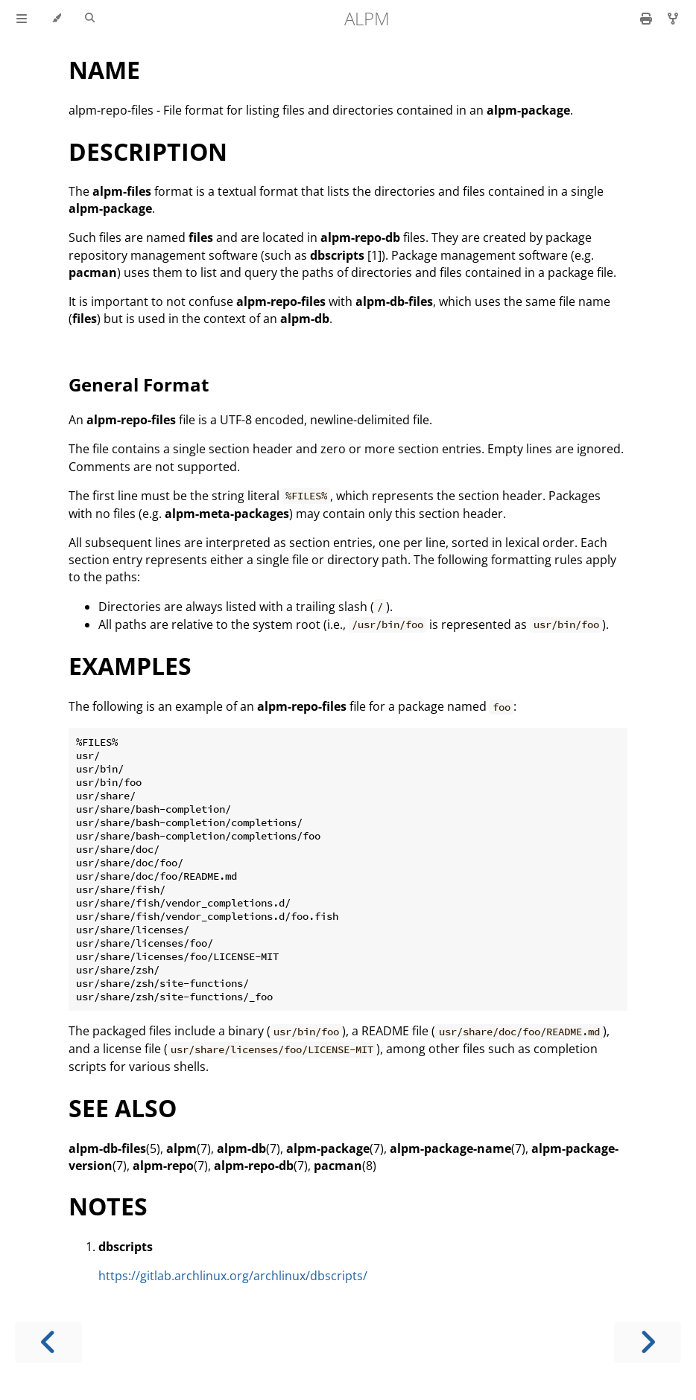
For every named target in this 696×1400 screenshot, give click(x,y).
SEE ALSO (123, 1108)
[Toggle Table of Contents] (21, 18)
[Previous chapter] (48, 1342)
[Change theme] (56, 18)
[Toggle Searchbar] (90, 18)
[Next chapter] (647, 1342)
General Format (139, 384)
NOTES (108, 1206)
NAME (104, 70)
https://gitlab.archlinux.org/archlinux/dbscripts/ (232, 1276)
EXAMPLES (130, 666)
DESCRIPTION (148, 151)
